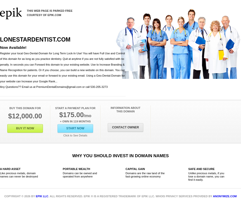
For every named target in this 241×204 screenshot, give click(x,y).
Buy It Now (25, 128)
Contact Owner (125, 127)
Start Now (75, 128)
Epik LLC (42, 196)
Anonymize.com (225, 196)
